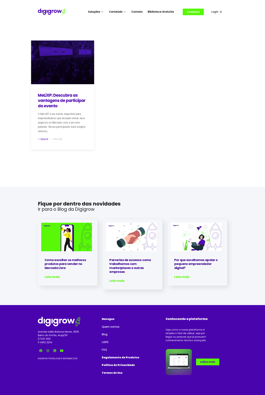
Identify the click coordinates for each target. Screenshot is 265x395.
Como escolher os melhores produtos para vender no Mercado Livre (65, 264)
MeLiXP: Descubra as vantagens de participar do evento (61, 100)
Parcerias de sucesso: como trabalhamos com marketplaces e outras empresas (130, 266)
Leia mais (52, 276)
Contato (137, 11)
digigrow (44, 139)
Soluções (96, 11)
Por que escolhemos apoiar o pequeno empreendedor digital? (196, 264)
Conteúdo (117, 11)
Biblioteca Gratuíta (161, 11)
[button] (108, 317)
